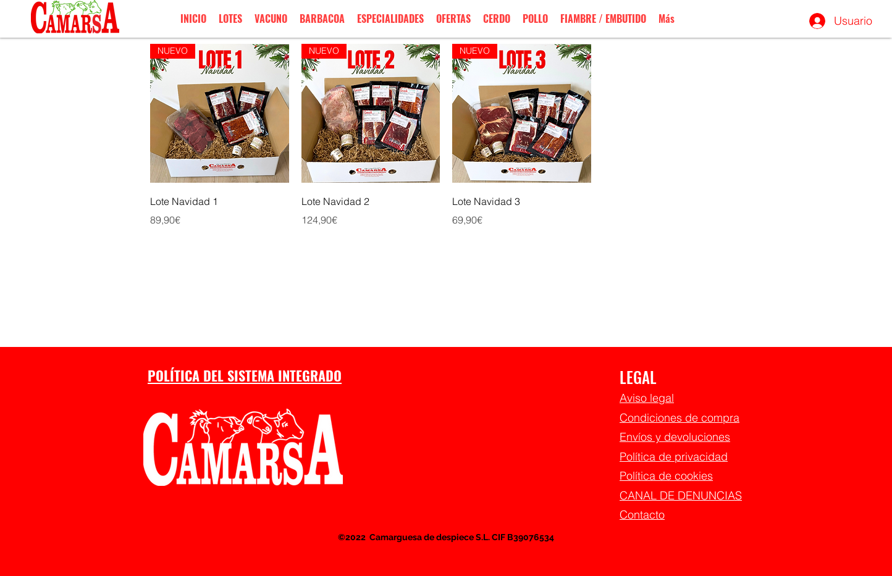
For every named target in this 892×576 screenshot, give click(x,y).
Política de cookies (666, 476)
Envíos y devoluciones (675, 437)
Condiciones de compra (679, 418)
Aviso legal (647, 398)
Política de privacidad (674, 456)
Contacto (642, 514)
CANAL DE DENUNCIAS (681, 495)
